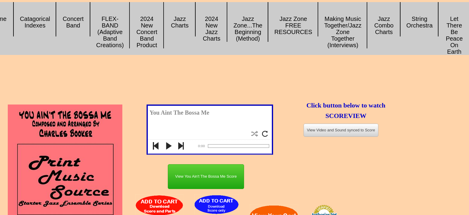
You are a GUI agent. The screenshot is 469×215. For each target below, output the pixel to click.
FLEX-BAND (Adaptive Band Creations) (110, 32)
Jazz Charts (180, 22)
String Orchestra (419, 22)
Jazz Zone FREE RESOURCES (293, 25)
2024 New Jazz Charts (211, 29)
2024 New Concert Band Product (146, 32)
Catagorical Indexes (35, 22)
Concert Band (73, 22)
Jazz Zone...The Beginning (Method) (247, 29)
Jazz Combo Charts (383, 25)
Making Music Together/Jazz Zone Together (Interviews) (343, 32)
